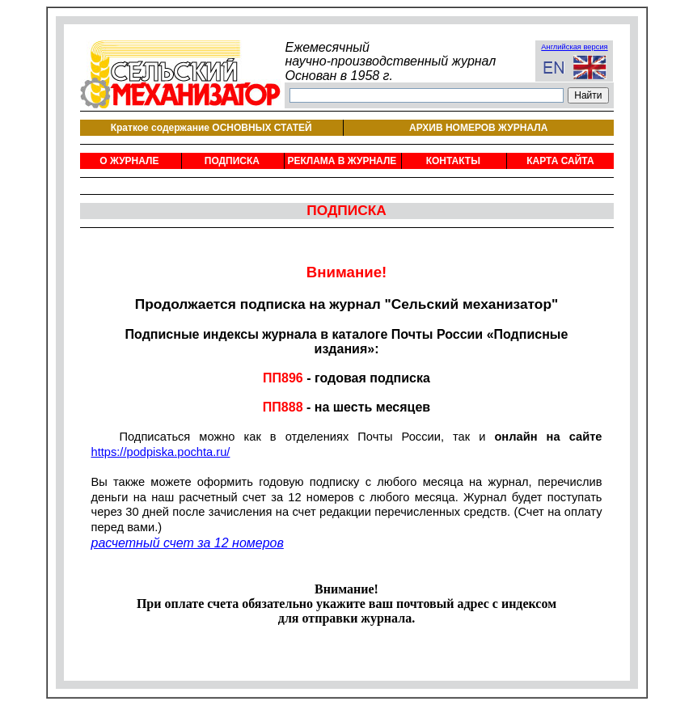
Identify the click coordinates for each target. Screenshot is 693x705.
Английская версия (574, 47)
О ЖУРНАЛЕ (128, 161)
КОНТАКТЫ (453, 161)
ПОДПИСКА (232, 161)
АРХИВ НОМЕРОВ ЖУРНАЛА (478, 127)
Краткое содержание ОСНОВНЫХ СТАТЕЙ (211, 127)
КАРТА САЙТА (560, 161)
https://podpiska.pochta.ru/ (160, 451)
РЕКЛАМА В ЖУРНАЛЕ (341, 161)
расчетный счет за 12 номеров (187, 543)
